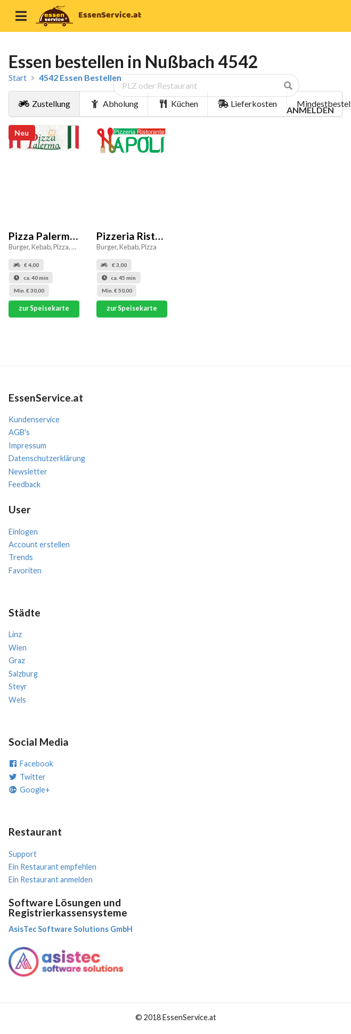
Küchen (178, 103)
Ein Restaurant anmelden (51, 879)
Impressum (27, 445)
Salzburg (23, 673)
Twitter (27, 776)
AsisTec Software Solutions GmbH (71, 928)
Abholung (113, 103)
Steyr (18, 686)
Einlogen (23, 531)
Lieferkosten (247, 103)
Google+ (29, 789)
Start (18, 77)
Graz (17, 660)
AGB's (19, 432)
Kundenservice (34, 419)
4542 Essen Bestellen (80, 77)
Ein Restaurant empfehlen (52, 866)
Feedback (24, 484)
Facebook (31, 763)
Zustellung (44, 103)
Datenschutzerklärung (47, 458)
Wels (17, 699)
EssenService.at (109, 15)
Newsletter (28, 471)
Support (23, 853)
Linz (15, 634)
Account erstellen (39, 544)
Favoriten (25, 570)
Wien (18, 647)
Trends (21, 557)
